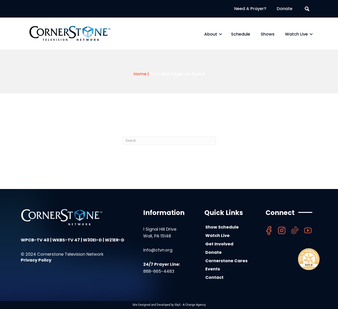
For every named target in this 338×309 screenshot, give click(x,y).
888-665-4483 (158, 271)
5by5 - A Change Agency (190, 304)
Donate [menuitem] (284, 8)
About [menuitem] (210, 34)
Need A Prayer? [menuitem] (250, 8)
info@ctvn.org (157, 250)
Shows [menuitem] (267, 34)
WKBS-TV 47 (66, 240)
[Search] (169, 141)
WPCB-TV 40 (35, 240)
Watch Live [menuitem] (296, 34)
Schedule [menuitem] (240, 34)
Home (140, 74)
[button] (220, 34)
